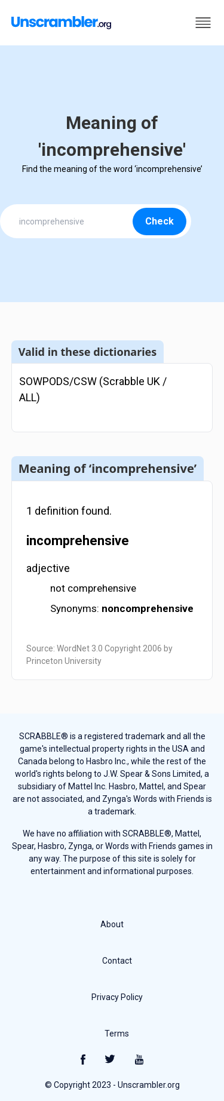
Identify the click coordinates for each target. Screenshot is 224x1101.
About (112, 924)
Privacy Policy (117, 997)
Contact (117, 960)
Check (159, 221)
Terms (117, 1033)
